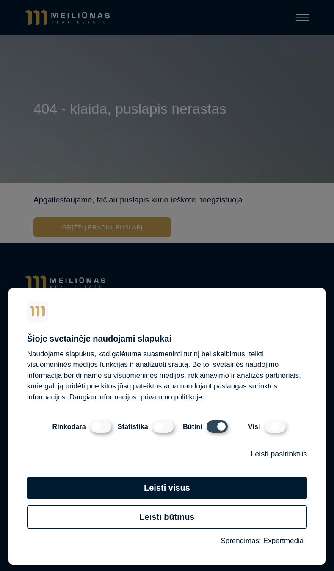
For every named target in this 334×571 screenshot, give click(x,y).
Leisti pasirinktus (279, 454)
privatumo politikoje (171, 397)
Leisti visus (167, 487)
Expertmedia (283, 541)
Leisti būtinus (166, 517)
